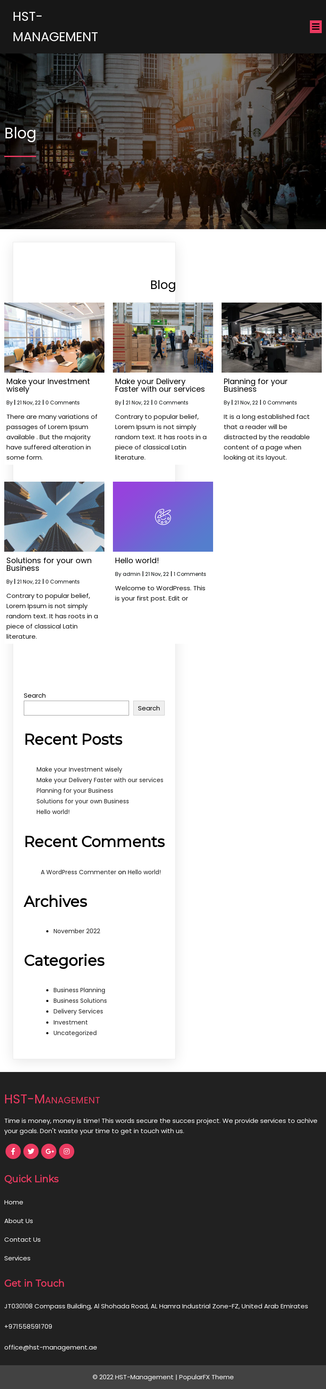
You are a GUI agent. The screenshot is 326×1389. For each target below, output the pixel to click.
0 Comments (62, 402)
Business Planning (79, 990)
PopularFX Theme (206, 1376)
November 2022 (76, 931)
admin (132, 574)
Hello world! (53, 812)
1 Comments (190, 574)
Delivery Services (78, 1011)
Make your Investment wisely (79, 769)
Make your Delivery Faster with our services (100, 780)
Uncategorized (75, 1033)
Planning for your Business (75, 790)
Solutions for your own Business (83, 801)
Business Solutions (80, 1000)
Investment (70, 1022)
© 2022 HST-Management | (136, 1376)
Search (35, 695)
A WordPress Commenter (78, 872)
